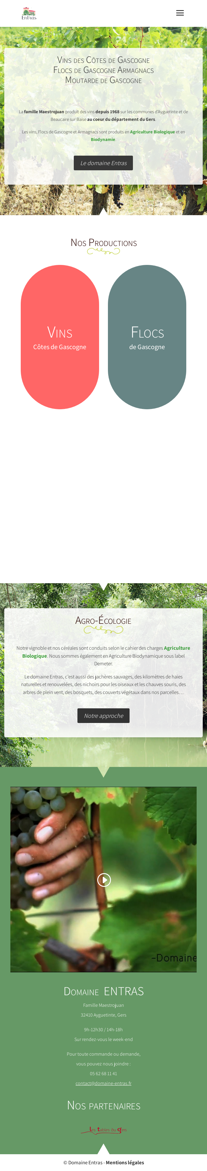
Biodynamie (103, 139)
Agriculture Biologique (152, 132)
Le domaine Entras (103, 163)
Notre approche (103, 716)
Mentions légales (125, 1162)
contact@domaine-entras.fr (103, 1083)
